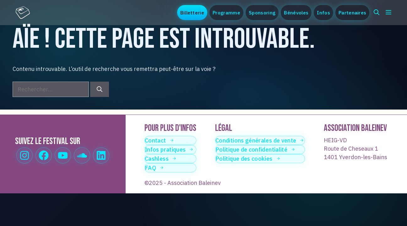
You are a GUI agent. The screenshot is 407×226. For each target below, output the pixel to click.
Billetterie (192, 12)
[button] (377, 12)
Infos (323, 12)
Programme (226, 12)
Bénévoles (296, 12)
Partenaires (352, 12)
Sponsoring (262, 12)
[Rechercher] (99, 89)
